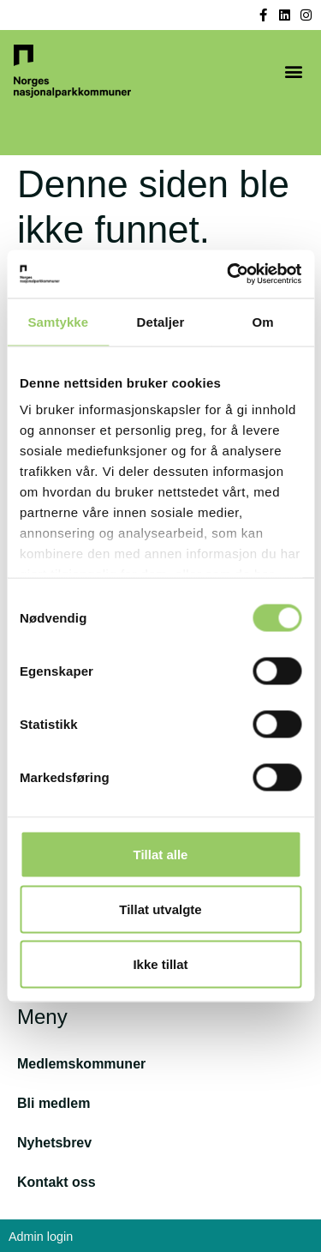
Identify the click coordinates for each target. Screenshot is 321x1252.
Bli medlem (53, 1103)
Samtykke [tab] (57, 321)
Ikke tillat (160, 963)
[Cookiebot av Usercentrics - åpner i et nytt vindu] (228, 274)
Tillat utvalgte (160, 908)
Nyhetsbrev (54, 1142)
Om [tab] (263, 321)
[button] (293, 71)
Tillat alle (161, 853)
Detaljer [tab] (161, 321)
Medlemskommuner (81, 1063)
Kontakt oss (56, 1182)
